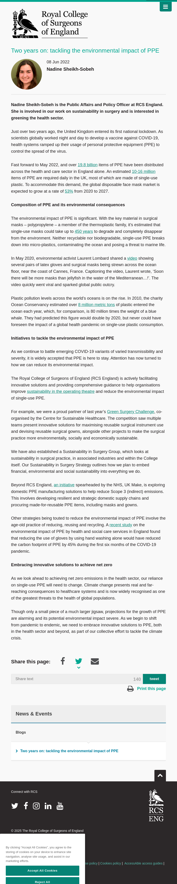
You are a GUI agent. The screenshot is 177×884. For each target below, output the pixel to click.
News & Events (34, 714)
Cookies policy (110, 863)
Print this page (146, 688)
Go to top (160, 774)
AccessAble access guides (143, 863)
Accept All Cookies (42, 875)
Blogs (21, 732)
